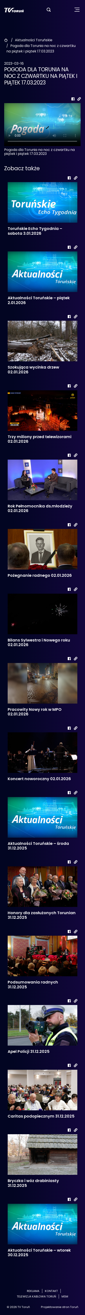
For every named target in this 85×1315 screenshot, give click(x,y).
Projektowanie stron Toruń (59, 1307)
